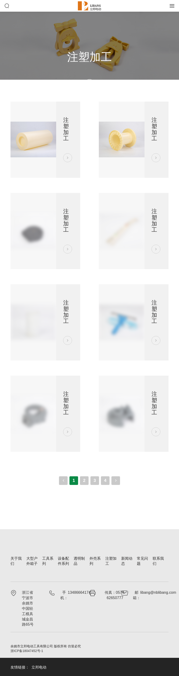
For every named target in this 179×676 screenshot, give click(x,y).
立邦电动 (38, 667)
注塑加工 (111, 561)
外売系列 (95, 561)
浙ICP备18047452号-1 (26, 651)
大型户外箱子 (32, 561)
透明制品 (79, 561)
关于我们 (16, 561)
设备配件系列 (63, 561)
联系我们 (158, 561)
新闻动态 (126, 561)
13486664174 (79, 592)
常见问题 (142, 561)
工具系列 (47, 561)
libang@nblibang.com (158, 592)
